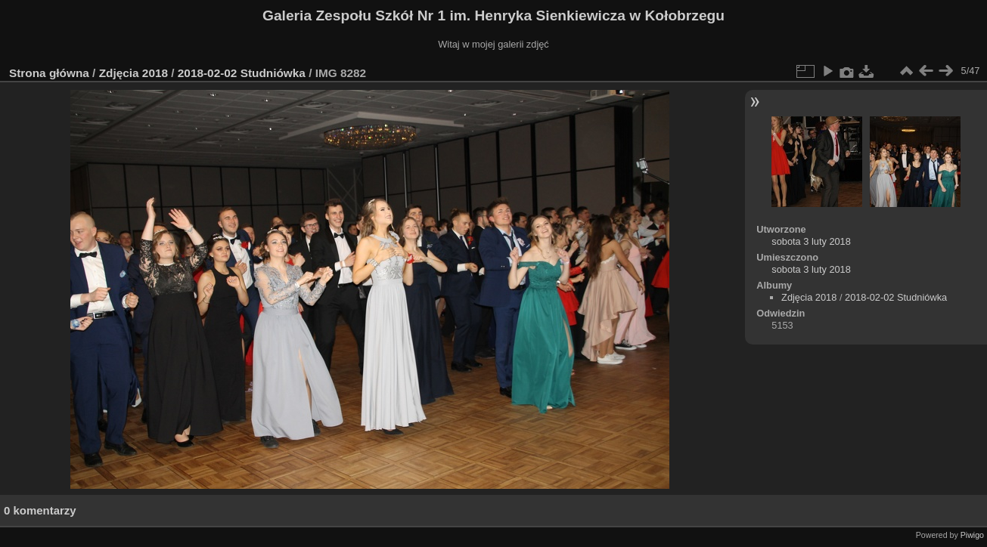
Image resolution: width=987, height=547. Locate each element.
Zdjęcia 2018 (133, 72)
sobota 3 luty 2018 (811, 241)
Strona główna (49, 72)
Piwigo (972, 534)
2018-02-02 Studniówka (242, 72)
